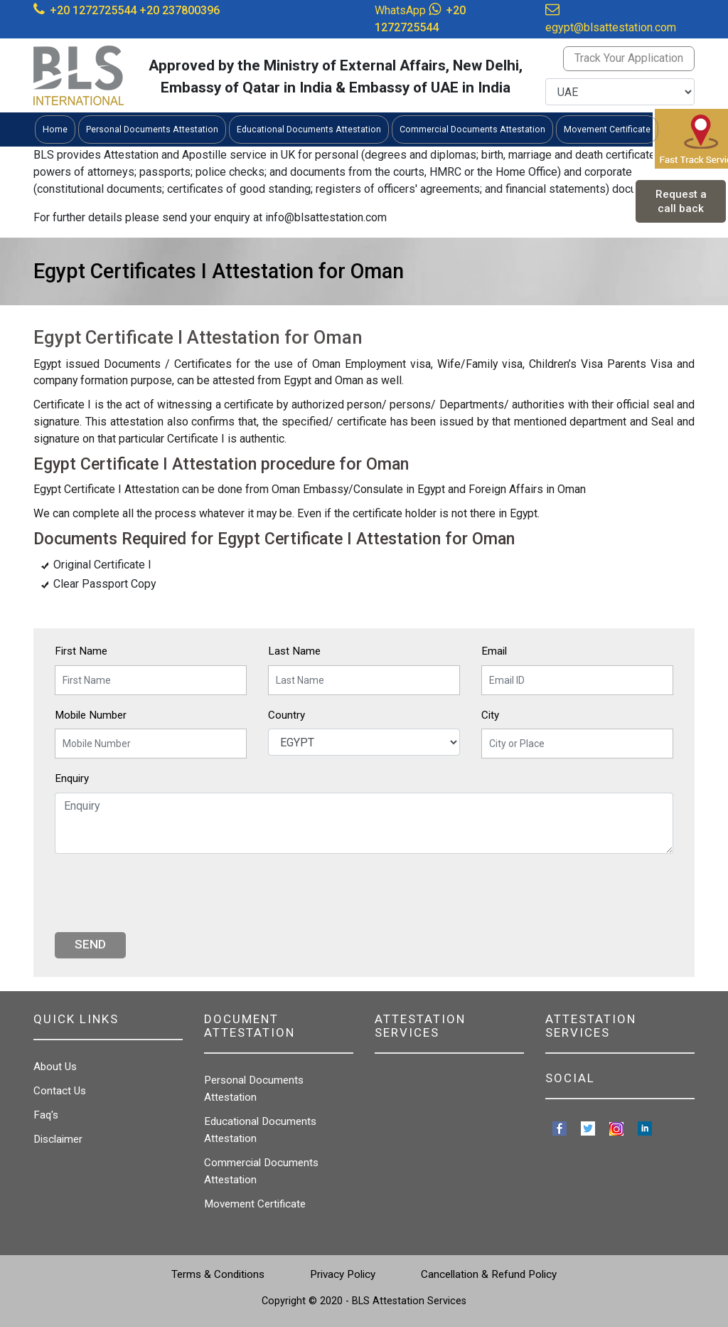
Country (286, 715)
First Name (81, 651)
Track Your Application (628, 58)
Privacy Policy (342, 1274)
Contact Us (59, 1090)
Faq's (45, 1115)
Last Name (294, 651)
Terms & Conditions (217, 1274)
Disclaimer (57, 1139)
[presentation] (163, 893)
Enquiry (72, 778)
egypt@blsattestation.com (610, 27)
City (490, 715)
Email (494, 651)
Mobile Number (91, 715)
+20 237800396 (179, 10)
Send (90, 944)
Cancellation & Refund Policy (489, 1274)
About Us (55, 1066)
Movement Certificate (255, 1204)
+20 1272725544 (93, 10)
